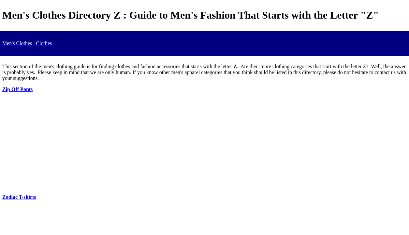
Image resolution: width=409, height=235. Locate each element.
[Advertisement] (204, 143)
